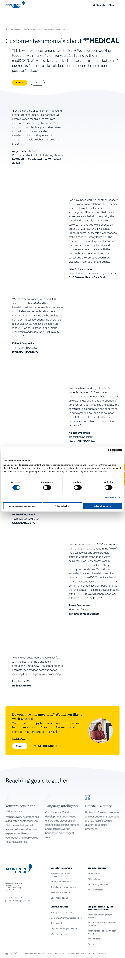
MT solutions (94, 938)
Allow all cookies (102, 506)
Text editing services (98, 884)
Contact (50, 953)
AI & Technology (95, 889)
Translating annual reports (63, 887)
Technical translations (61, 892)
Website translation (60, 934)
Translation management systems (100, 916)
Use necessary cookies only (22, 506)
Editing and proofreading (62, 912)
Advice (91, 944)
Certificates (85, 953)
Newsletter (103, 953)
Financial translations (61, 881)
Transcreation (57, 923)
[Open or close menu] (118, 5)
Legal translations (59, 898)
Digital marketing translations (65, 928)
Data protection (73, 953)
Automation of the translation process (102, 924)
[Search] (99, 5)
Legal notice (59, 953)
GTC (94, 953)
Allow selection (62, 506)
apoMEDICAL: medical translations (61, 875)
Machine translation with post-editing (102, 932)
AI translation (94, 879)
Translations (94, 873)
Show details (110, 497)
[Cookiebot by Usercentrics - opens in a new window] (110, 450)
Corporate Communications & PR (66, 918)
